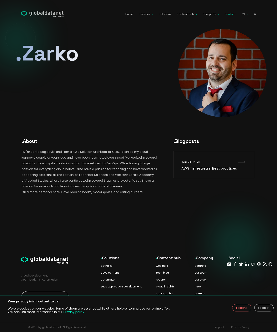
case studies (164, 293)
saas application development (121, 286)
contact (230, 14)
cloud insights (165, 286)
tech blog (162, 273)
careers (200, 293)
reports (161, 279)
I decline (241, 308)
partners (200, 266)
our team (201, 273)
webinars (162, 266)
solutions (165, 14)
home (129, 14)
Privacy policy (73, 312)
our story (201, 279)
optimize (107, 266)
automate (108, 279)
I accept (263, 308)
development (110, 273)
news (198, 286)
